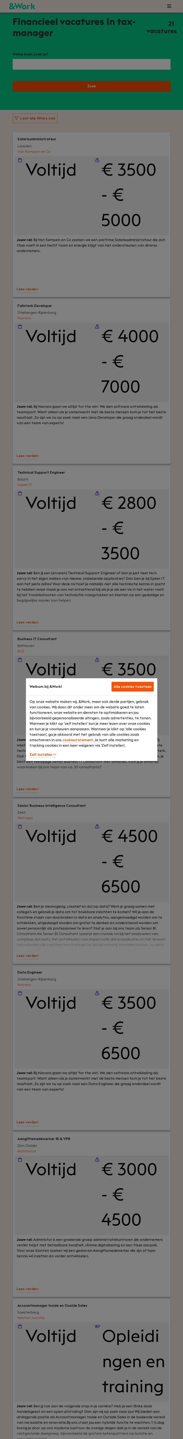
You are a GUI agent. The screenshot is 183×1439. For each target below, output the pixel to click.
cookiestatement (78, 740)
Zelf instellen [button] (43, 754)
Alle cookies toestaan (133, 686)
